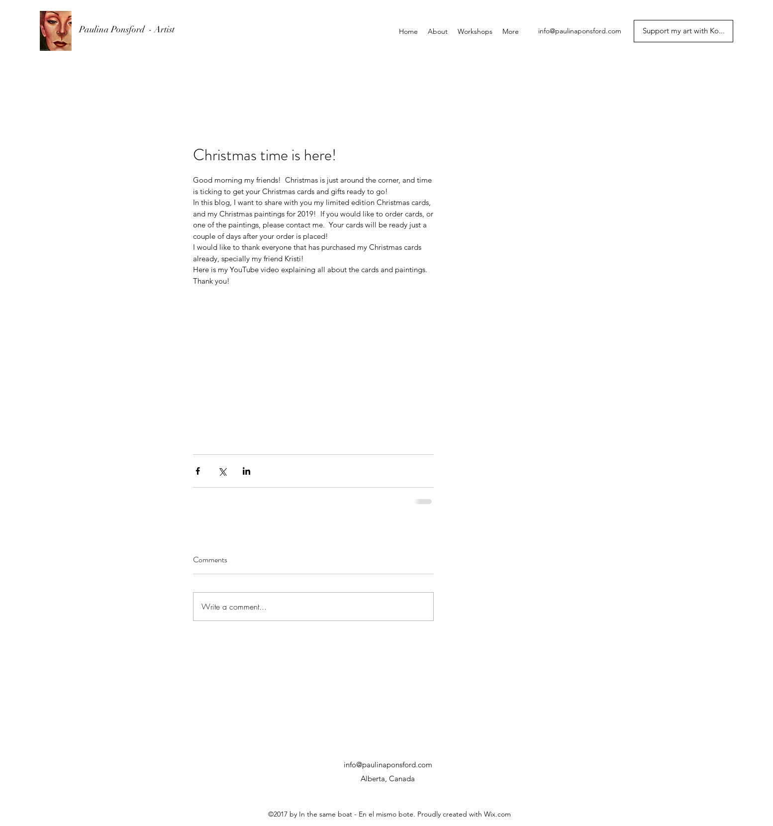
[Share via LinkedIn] (246, 471)
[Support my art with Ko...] (683, 31)
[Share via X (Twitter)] (222, 471)
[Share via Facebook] (197, 471)
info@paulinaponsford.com (579, 30)
